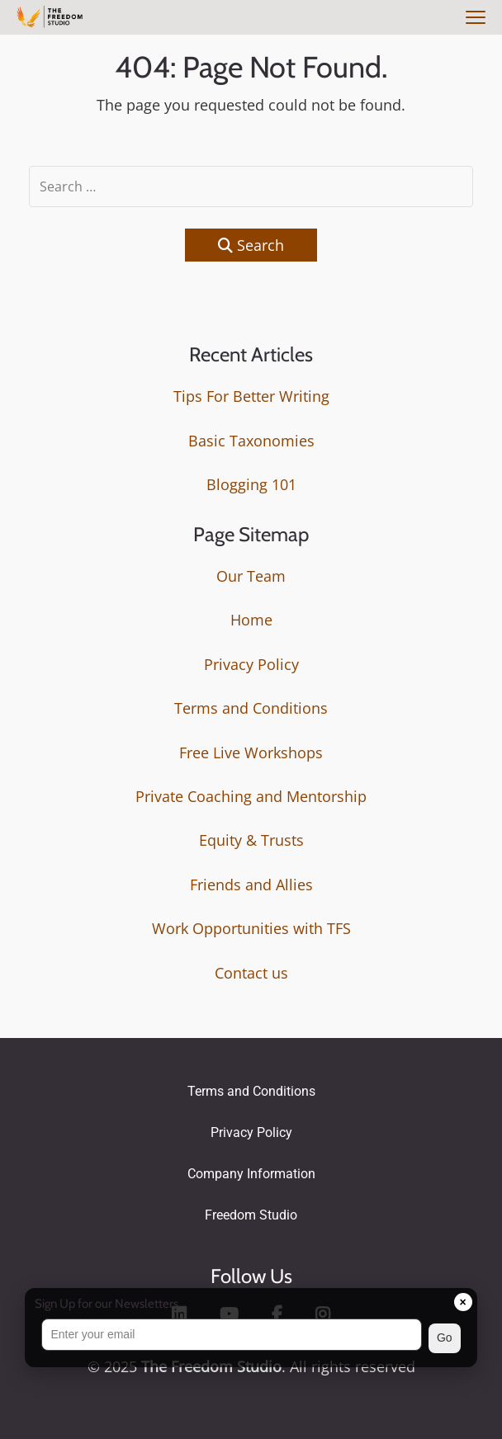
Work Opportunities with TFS (251, 928)
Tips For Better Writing (251, 396)
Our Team (251, 576)
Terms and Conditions (251, 708)
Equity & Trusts (251, 840)
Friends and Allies (251, 884)
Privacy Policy (251, 664)
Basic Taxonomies (251, 441)
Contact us (251, 973)
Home (251, 620)
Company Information (251, 1174)
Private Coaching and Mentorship (251, 796)
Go (444, 1337)
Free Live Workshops (251, 752)
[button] (250, 1339)
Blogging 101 (251, 484)
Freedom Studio (251, 1215)
